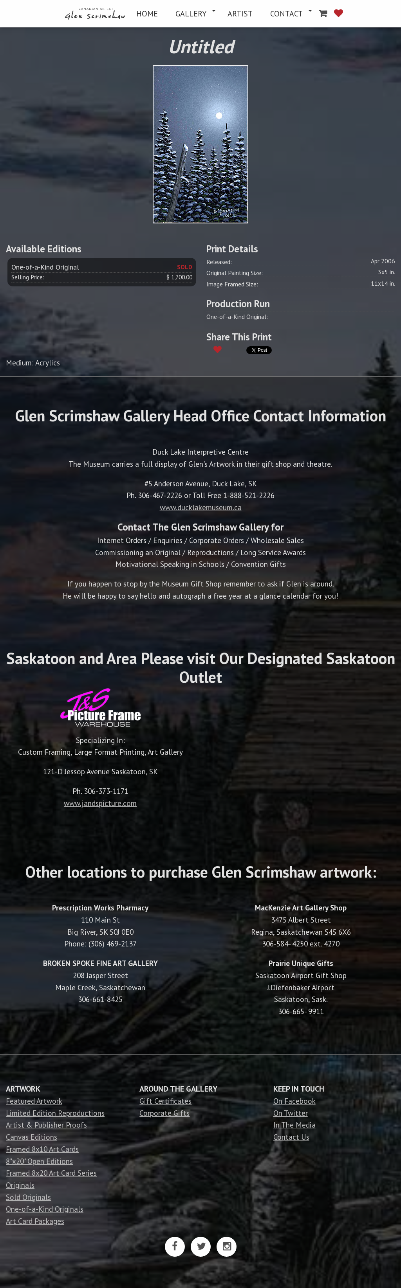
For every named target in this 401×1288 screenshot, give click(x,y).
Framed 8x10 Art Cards (42, 1149)
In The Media (294, 1125)
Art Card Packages (35, 1221)
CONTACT (286, 14)
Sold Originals (28, 1197)
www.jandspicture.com (100, 803)
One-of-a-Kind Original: (237, 316)
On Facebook (294, 1101)
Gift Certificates (165, 1101)
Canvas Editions (31, 1137)
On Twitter (290, 1113)
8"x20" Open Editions (39, 1161)
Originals (20, 1185)
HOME (147, 14)
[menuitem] (95, 14)
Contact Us (291, 1137)
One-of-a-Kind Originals (44, 1209)
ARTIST (240, 14)
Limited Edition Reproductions (55, 1113)
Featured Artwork (34, 1101)
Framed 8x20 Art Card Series (51, 1173)
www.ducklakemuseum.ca (201, 507)
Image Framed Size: (232, 284)
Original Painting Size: (234, 273)
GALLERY (190, 14)
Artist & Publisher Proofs (46, 1125)
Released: (219, 262)
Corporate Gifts (164, 1113)
